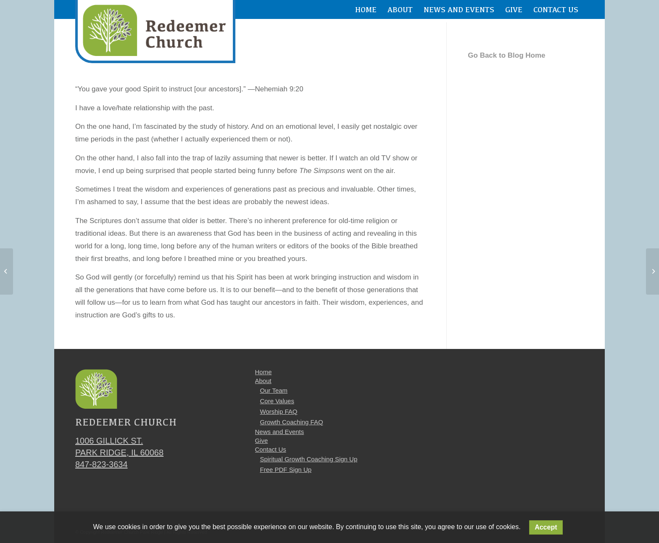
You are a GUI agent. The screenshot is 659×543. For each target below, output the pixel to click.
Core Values (277, 401)
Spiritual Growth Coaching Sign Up (309, 459)
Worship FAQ (279, 411)
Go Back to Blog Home (506, 55)
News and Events (279, 431)
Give (261, 440)
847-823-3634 (101, 464)
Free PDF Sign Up (286, 469)
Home (263, 371)
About (263, 380)
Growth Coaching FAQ (291, 422)
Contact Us (270, 449)
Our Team (274, 390)
